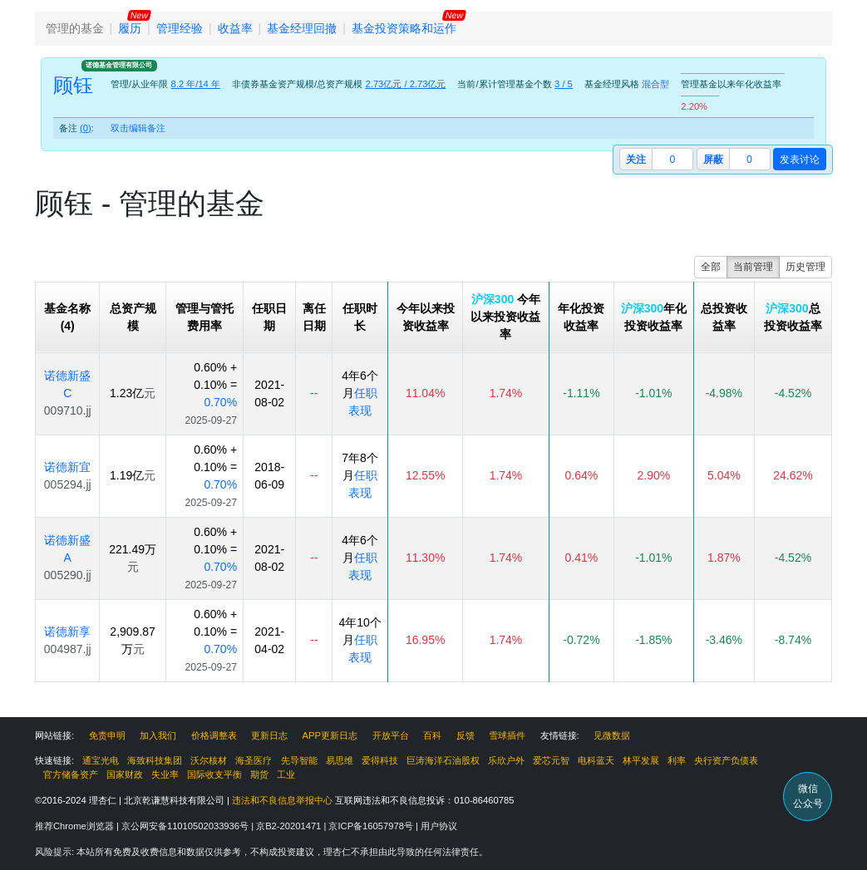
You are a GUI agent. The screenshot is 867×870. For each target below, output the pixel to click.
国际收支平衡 (214, 774)
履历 (129, 28)
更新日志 (269, 735)
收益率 (235, 28)
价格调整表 (214, 735)
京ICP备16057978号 (372, 826)
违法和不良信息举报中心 (282, 800)
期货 (259, 774)
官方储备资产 (70, 774)
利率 (676, 760)
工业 (286, 774)
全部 (711, 267)
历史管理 (805, 267)
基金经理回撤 (302, 28)
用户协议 (439, 826)
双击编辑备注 (138, 128)
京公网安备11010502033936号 (186, 826)
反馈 (465, 735)
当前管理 (753, 267)
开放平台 (390, 735)
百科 (432, 735)
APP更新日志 (330, 735)
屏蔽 (713, 159)
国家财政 (124, 774)
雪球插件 (507, 735)
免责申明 (107, 735)
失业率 (165, 774)
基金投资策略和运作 (404, 28)
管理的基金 (75, 28)
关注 (636, 159)
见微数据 (612, 735)
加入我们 (158, 735)
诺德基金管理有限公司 (119, 65)
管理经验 (179, 28)
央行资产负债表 (726, 760)
